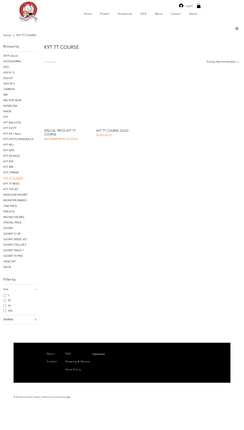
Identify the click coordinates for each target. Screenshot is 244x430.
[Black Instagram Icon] (237, 28)
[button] (199, 5)
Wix (68, 397)
